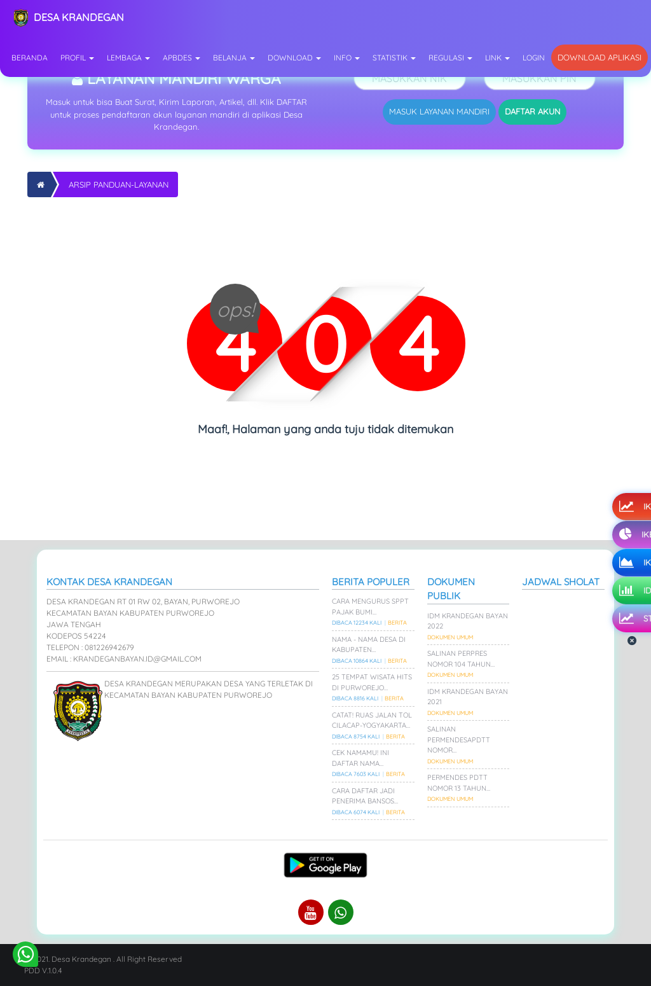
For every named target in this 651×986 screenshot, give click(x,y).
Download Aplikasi (599, 57)
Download (294, 57)
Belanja (234, 57)
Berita (397, 622)
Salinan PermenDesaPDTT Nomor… (458, 739)
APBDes (181, 57)
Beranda (29, 57)
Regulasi (450, 57)
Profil (77, 57)
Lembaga (128, 57)
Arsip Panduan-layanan (118, 184)
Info (347, 57)
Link (497, 57)
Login (534, 57)
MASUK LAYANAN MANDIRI (439, 111)
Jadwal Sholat (561, 582)
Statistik (394, 57)
